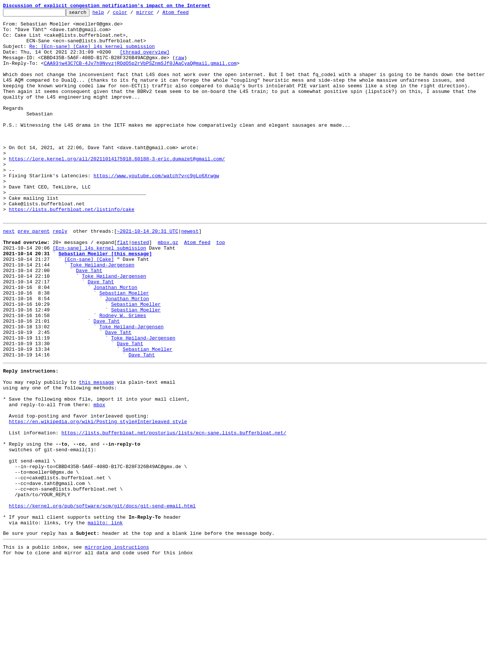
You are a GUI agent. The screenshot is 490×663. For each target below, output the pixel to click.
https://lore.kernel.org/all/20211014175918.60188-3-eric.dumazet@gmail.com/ (117, 189)
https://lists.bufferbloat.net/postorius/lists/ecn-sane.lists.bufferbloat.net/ (173, 513)
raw (179, 67)
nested (140, 287)
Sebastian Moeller (124, 347)
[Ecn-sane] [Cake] (89, 307)
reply (60, 273)
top (220, 287)
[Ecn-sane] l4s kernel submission (99, 293)
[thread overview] (145, 60)
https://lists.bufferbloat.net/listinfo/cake (71, 249)
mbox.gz (168, 287)
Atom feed (187, 14)
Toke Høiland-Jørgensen (102, 314)
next (9, 273)
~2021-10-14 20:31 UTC (147, 273)
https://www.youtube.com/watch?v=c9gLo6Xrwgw (156, 209)
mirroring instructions (117, 648)
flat (122, 287)
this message (96, 452)
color (131, 14)
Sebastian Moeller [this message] (105, 300)
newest (190, 273)
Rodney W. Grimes (122, 374)
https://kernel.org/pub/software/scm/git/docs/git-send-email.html (102, 601)
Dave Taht (89, 320)
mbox (99, 479)
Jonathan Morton (115, 341)
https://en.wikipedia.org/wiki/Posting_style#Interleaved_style (98, 500)
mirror (156, 14)
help (110, 14)
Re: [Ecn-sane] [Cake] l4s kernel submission (92, 54)
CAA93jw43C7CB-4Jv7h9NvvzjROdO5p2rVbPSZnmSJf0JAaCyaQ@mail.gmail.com (140, 74)
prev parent (34, 273)
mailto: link (105, 621)
